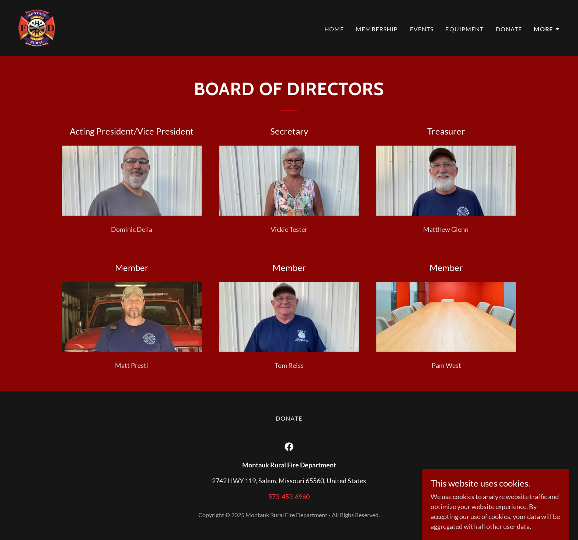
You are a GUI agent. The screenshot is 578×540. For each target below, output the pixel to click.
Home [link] (334, 28)
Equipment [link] (464, 28)
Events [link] (422, 28)
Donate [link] (509, 28)
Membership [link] (377, 28)
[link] (37, 27)
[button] (547, 29)
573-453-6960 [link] (289, 496)
